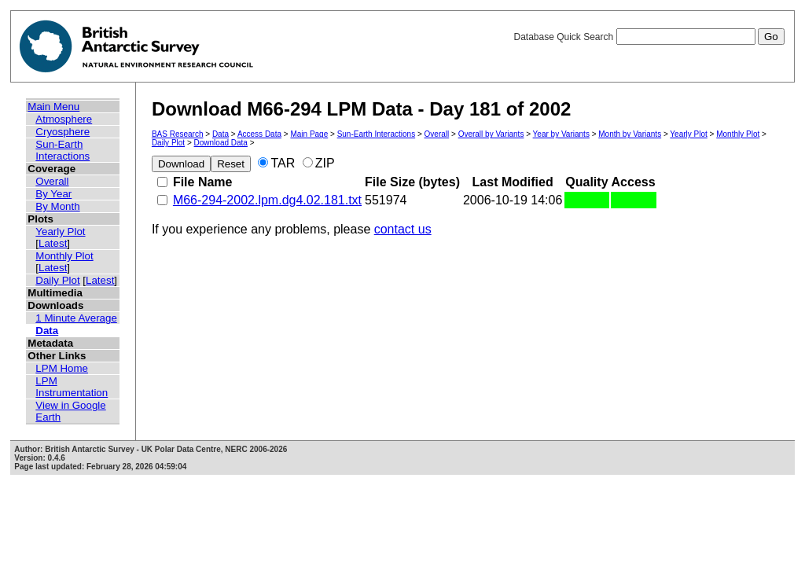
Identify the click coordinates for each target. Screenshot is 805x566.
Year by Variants (561, 134)
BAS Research (178, 134)
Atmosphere (63, 119)
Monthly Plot (64, 256)
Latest (53, 243)
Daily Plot (57, 280)
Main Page (309, 134)
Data (46, 330)
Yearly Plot (60, 231)
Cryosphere (62, 132)
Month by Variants (629, 134)
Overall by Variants (491, 134)
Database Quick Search (648, 36)
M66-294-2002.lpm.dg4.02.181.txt (267, 200)
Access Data (259, 134)
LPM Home (61, 368)
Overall (51, 181)
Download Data (221, 142)
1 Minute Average (76, 318)
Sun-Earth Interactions (62, 150)
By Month (57, 206)
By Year (53, 194)
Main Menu (53, 106)
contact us (403, 229)
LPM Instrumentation (71, 387)
